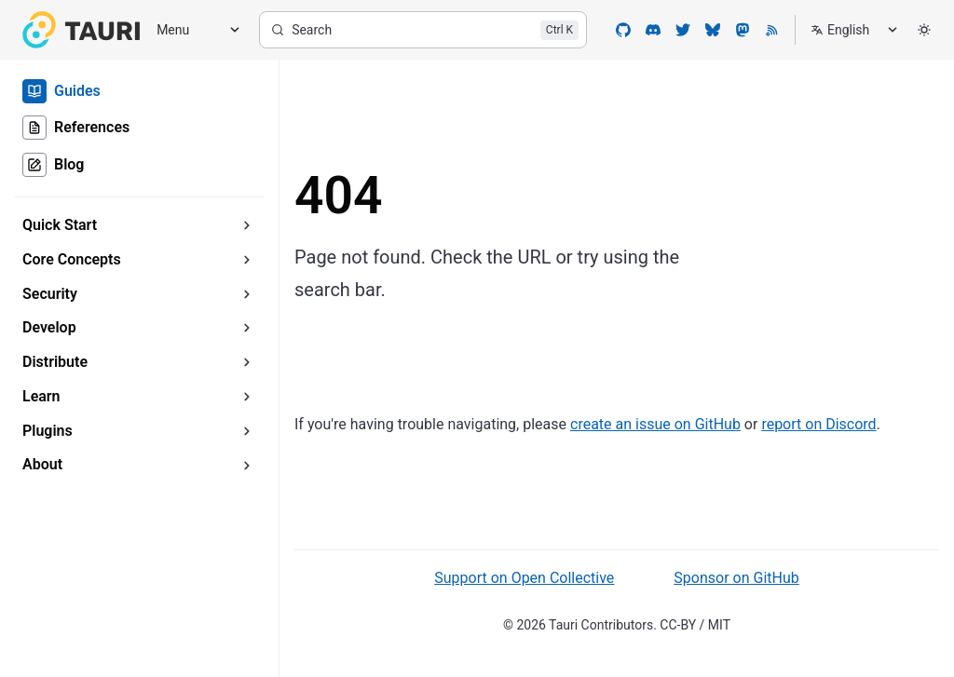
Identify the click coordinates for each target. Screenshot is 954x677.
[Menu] (192, 30)
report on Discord (818, 424)
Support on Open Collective (524, 578)
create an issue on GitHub (655, 424)
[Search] (423, 29)
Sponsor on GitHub (736, 578)
